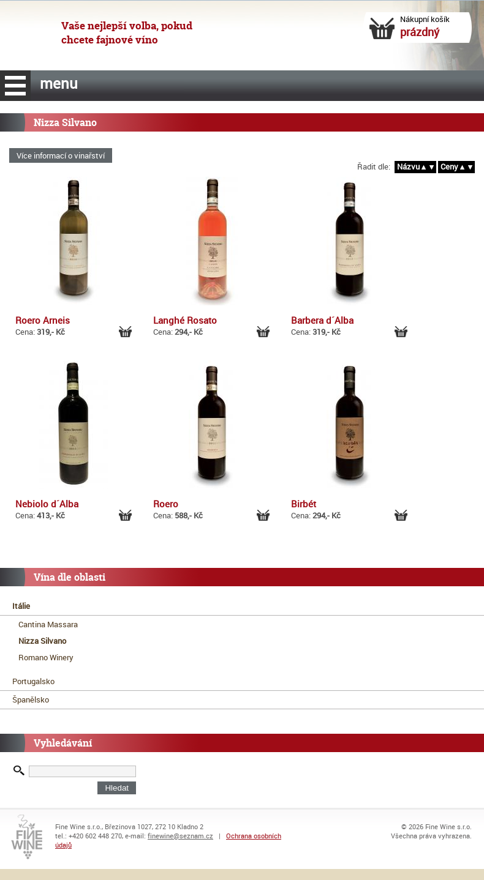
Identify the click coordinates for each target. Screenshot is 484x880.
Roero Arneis (42, 320)
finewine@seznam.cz (180, 835)
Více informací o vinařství (61, 155)
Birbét (303, 504)
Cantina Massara (48, 624)
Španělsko (30, 699)
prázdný (419, 31)
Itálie (21, 605)
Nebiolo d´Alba (46, 504)
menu (15, 85)
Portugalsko (33, 681)
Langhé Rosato (185, 320)
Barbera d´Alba (322, 320)
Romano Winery (46, 657)
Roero (165, 504)
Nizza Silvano (42, 640)
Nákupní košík (426, 18)
